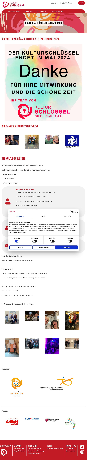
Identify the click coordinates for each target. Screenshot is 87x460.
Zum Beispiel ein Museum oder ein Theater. (31, 197)
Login (81, 3)
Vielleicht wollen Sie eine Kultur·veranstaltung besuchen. (36, 192)
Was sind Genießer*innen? (25, 190)
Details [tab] (43, 216)
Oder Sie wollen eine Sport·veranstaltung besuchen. (34, 201)
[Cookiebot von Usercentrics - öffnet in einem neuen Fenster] (71, 211)
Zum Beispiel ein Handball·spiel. (27, 205)
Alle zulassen (66, 247)
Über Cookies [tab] (67, 216)
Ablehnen (20, 247)
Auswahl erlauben (43, 247)
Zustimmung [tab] (20, 216)
